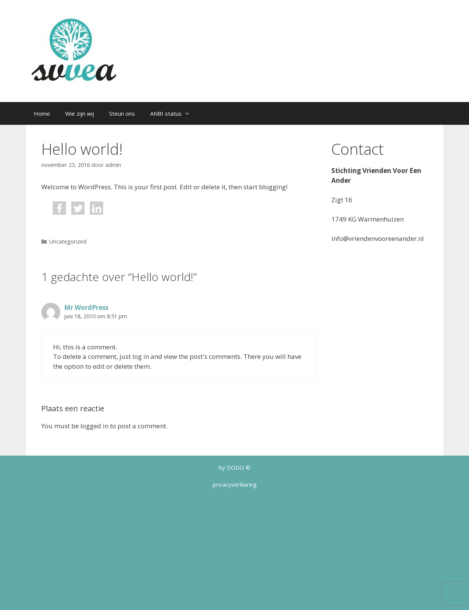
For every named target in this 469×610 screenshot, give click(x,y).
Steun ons (122, 113)
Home (42, 113)
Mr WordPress (86, 307)
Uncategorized (67, 241)
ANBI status (174, 113)
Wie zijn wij (79, 113)
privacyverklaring (235, 484)
